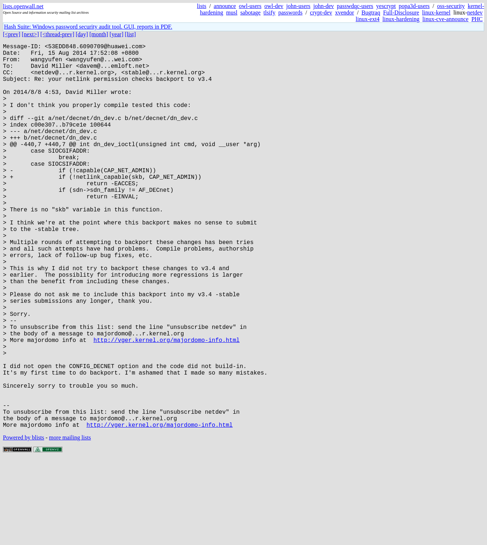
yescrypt (386, 6)
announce (225, 6)
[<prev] (11, 34)
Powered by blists (23, 523)
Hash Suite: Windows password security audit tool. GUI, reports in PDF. (88, 27)
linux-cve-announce (445, 19)
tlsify (270, 12)
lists (201, 6)
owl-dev (273, 6)
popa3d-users (414, 6)
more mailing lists (70, 523)
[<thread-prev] (57, 34)
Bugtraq (371, 12)
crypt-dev (321, 12)
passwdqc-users (355, 6)
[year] (116, 34)
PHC (477, 19)
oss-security (451, 6)
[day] (82, 34)
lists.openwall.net (23, 6)
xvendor (344, 12)
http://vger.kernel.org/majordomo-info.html (167, 406)
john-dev (323, 6)
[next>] (30, 34)
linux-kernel (436, 12)
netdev (475, 12)
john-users (298, 6)
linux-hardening (401, 19)
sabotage (250, 12)
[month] (99, 34)
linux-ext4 (368, 19)
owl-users (250, 6)
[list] (130, 34)
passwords (290, 12)
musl (232, 12)
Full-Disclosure (401, 12)
